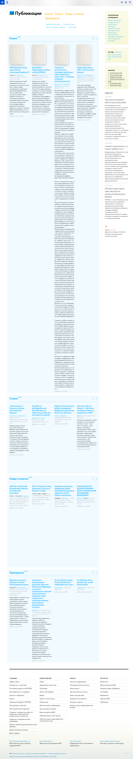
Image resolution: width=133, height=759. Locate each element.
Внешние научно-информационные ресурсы (81, 706)
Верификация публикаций (53, 24)
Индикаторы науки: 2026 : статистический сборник (85, 69)
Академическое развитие (78, 699)
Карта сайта (53, 756)
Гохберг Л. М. (80, 75)
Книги (49, 14)
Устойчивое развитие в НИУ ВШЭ (20, 688)
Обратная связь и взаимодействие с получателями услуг (52, 720)
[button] (49, 42)
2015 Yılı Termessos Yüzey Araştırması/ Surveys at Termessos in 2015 (41, 488)
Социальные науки (115, 83)
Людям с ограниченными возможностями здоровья (23, 725)
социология (116, 38)
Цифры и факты (14, 682)
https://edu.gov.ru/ (46, 741)
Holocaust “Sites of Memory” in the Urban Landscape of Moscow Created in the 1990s (85, 409)
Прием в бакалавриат (47, 692)
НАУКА (73, 678)
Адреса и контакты (18, 753)
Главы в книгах (74, 14)
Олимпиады (43, 688)
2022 (119, 55)
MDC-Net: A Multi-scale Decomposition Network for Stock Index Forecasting (19, 489)
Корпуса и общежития (16, 695)
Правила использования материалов (55, 27)
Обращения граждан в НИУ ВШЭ (20, 702)
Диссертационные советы (79, 692)
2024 (113, 55)
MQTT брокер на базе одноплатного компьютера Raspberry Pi (19, 69)
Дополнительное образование (50, 705)
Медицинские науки (116, 77)
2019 (116, 57)
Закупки (12, 699)
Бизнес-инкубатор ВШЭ (47, 712)
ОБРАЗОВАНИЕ (45, 678)
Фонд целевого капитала (17, 705)
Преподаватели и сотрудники (19, 692)
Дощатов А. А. (36, 610)
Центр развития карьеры (48, 709)
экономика (111, 40)
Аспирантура (44, 702)
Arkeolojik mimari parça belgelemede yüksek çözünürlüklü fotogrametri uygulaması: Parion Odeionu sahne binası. (64, 490)
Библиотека (104, 682)
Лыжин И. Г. (20, 75)
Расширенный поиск (69, 24)
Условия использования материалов (36, 753)
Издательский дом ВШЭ (108, 685)
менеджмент (119, 36)
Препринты (52, 18)
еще (109, 59)
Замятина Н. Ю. (59, 84)
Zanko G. (57, 416)
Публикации (28, 13)
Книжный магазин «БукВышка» (110, 688)
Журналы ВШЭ (105, 699)
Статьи (59, 14)
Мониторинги (74, 688)
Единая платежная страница (18, 730)
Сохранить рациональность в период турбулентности (116, 147)
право (110, 38)
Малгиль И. (65, 498)
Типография (104, 692)
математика (111, 36)
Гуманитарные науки (116, 73)
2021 (109, 57)
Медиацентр (104, 695)
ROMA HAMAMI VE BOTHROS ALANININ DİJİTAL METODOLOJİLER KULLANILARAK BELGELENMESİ (86, 490)
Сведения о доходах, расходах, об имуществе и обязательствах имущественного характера (21, 714)
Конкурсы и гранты (76, 702)
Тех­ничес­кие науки (115, 85)
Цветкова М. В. (22, 416)
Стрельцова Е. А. (89, 75)
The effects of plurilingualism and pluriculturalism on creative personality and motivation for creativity (41, 410)
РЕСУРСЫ (104, 678)
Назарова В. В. (63, 416)
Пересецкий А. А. (23, 587)
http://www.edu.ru (76, 741)
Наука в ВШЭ (72, 27)
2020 (113, 57)
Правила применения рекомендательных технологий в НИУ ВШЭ (29, 756)
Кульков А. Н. (13, 416)
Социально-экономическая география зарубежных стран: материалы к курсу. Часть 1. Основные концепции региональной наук (64, 74)
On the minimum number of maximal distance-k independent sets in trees (64, 582)
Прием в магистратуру (47, 699)
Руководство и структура (18, 685)
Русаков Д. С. (67, 84)
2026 (119, 52)
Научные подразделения (78, 682)
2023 (116, 55)
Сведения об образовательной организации (19, 720)
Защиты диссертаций (77, 695)
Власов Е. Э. (80, 416)
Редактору (125, 753)
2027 (116, 52)
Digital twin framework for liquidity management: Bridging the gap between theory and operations (64, 409)
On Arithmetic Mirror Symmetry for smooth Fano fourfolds (85, 582)
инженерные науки (114, 30)
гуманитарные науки (114, 28)
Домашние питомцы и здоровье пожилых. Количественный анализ (19, 582)
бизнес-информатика (114, 20)
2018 (119, 57)
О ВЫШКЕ (13, 678)
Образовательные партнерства (50, 716)
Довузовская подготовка (48, 685)
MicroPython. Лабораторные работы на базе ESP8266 (41, 69)
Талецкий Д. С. (59, 587)
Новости (109, 93)
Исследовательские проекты (79, 685)
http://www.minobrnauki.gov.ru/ (19, 741)
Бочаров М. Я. (80, 77)
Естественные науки (116, 75)
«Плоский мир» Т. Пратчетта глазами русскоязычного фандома (17, 409)
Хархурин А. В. (36, 418)
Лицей (42, 682)
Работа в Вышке (14, 733)
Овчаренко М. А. (81, 587)
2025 (109, 55)
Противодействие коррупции (19, 709)
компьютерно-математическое (113, 33)
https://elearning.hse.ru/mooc (110, 741)
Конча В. (43, 418)
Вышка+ (42, 695)
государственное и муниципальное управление (114, 24)
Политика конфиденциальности (57, 753)
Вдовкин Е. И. (58, 86)
